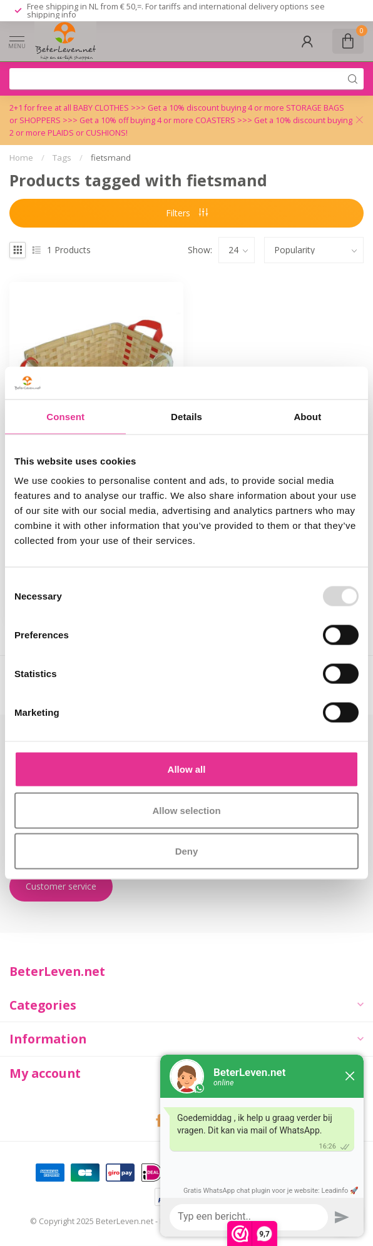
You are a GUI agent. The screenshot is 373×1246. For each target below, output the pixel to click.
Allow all (187, 769)
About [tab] (307, 416)
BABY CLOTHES (102, 108)
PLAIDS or (67, 133)
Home (21, 157)
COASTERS (216, 120)
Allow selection (186, 810)
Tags (62, 157)
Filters (187, 213)
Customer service (61, 886)
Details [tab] (186, 416)
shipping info (51, 14)
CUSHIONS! (107, 133)
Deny (186, 851)
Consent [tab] (65, 416)
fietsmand (111, 157)
